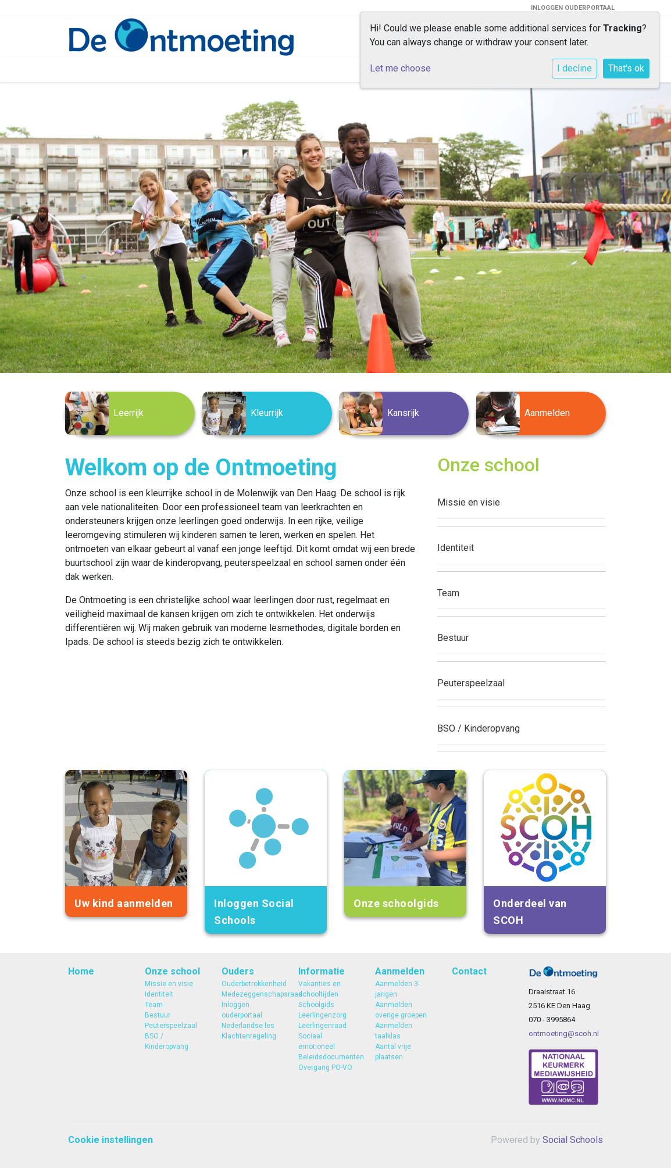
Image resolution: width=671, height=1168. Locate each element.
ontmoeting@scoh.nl (564, 1033)
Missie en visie (468, 502)
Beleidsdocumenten (328, 1057)
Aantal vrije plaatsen (393, 1051)
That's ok (626, 68)
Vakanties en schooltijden (319, 989)
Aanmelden (399, 971)
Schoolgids (316, 1005)
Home (81, 971)
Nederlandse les (248, 1026)
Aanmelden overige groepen (401, 1010)
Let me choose (400, 68)
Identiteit (455, 547)
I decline (574, 68)
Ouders (238, 971)
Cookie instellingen (110, 1139)
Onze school (172, 971)
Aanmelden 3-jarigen (397, 989)
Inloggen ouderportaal (242, 1010)
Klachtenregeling (249, 1036)
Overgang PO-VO (325, 1067)
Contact (469, 971)
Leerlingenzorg (322, 1015)
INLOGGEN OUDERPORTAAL (573, 8)
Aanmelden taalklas (393, 1031)
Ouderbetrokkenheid (251, 984)
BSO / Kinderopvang (478, 728)
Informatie (321, 971)
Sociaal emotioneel (316, 1041)
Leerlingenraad (322, 1026)
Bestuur (453, 637)
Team (448, 593)
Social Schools (572, 1139)
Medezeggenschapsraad (251, 994)
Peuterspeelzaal (471, 683)
